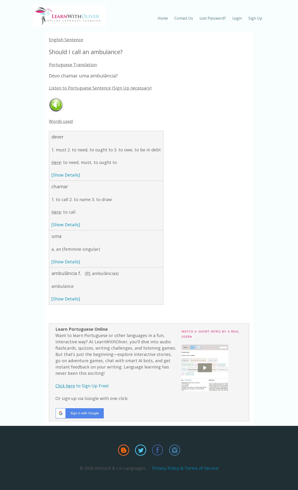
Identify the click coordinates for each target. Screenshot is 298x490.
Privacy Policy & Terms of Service (185, 468)
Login (237, 18)
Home (163, 18)
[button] (205, 367)
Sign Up (255, 18)
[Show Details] (65, 175)
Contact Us (183, 18)
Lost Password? (213, 18)
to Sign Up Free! (81, 386)
